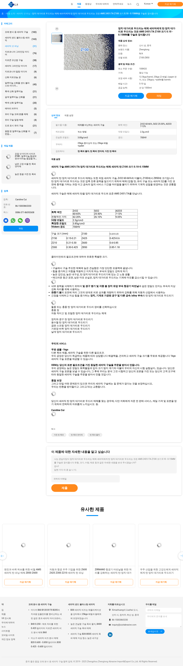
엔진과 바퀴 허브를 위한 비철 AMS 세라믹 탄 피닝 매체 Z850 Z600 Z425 (22, 573)
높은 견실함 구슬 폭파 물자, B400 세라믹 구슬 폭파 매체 (86, 626)
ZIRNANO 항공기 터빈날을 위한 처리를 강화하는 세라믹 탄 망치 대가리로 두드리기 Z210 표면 (113, 573)
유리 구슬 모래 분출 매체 (21, 114)
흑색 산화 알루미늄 (21, 91)
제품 (4, 614)
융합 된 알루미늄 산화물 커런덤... (21, 132)
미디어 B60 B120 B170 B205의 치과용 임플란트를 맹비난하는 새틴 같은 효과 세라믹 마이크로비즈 (46, 614)
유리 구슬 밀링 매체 (21, 120)
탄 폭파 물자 (95, 435)
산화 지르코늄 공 (21, 77)
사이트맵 (6, 631)
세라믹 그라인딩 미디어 (21, 66)
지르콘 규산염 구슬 (21, 60)
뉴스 (4, 627)
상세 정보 (55, 115)
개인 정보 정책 (8, 639)
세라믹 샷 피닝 (21, 46)
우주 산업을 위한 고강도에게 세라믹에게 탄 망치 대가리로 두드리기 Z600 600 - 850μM (159, 573)
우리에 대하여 (8, 622)
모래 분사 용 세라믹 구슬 (21, 32)
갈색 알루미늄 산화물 (21, 97)
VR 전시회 (6, 618)
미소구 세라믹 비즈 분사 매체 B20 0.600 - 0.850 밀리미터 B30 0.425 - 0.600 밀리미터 (46, 642)
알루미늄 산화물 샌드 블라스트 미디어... (21, 84)
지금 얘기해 (170, 4)
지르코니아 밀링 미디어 (21, 71)
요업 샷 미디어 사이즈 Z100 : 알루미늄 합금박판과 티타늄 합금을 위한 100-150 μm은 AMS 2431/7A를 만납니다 (26, 156)
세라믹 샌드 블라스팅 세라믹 (21, 39)
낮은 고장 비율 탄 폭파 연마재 (25, 165)
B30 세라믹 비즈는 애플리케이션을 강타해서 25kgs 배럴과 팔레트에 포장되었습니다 (85, 614)
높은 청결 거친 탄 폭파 (25, 174)
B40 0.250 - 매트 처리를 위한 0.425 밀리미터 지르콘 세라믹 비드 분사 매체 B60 (46, 628)
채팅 (21, 228)
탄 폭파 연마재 (77, 435)
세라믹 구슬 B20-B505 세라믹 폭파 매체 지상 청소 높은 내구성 (85, 636)
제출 (65, 488)
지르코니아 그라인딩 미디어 (21, 53)
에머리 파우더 (21, 108)
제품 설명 (68, 115)
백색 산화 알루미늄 (21, 102)
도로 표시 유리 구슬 (21, 125)
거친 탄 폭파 (59, 435)
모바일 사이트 (8, 635)
